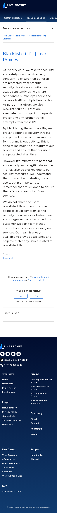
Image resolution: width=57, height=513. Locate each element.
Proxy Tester (9, 388)
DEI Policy (7, 424)
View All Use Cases (12, 476)
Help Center (37, 455)
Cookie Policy (9, 416)
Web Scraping (9, 455)
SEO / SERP (8, 467)
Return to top (12, 312)
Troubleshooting (36, 18)
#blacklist (8, 258)
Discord (35, 459)
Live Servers (8, 392)
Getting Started (13, 18)
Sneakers (7, 472)
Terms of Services (11, 420)
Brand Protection (11, 463)
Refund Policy (9, 408)
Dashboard (8, 384)
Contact (35, 423)
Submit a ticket (36, 280)
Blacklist (7, 39)
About (34, 419)
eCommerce (8, 459)
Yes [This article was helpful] (20, 296)
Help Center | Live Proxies (15, 36)
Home (5, 380)
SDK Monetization (11, 492)
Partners (35, 434)
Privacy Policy (9, 412)
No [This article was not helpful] (36, 296)
